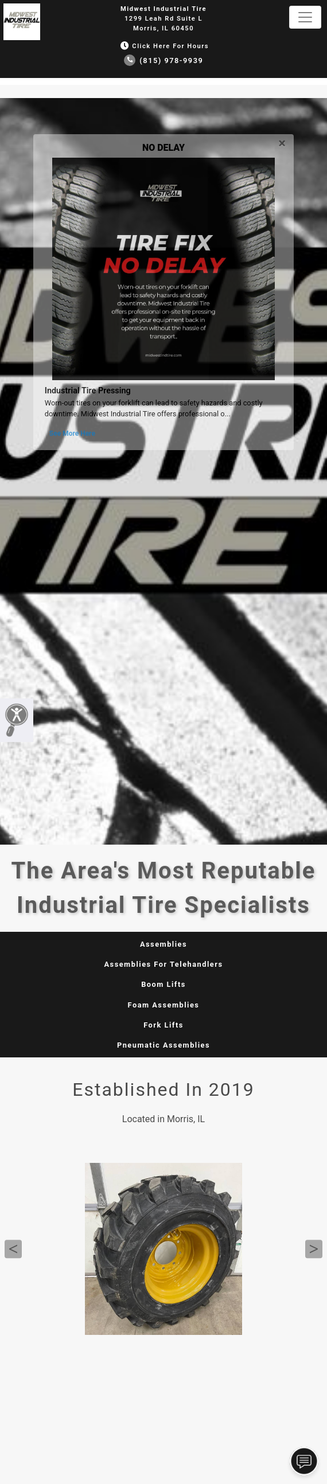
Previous (13, 1249)
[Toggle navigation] (305, 17)
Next (313, 1249)
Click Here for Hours (163, 46)
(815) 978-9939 (164, 60)
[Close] (282, 141)
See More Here (72, 433)
